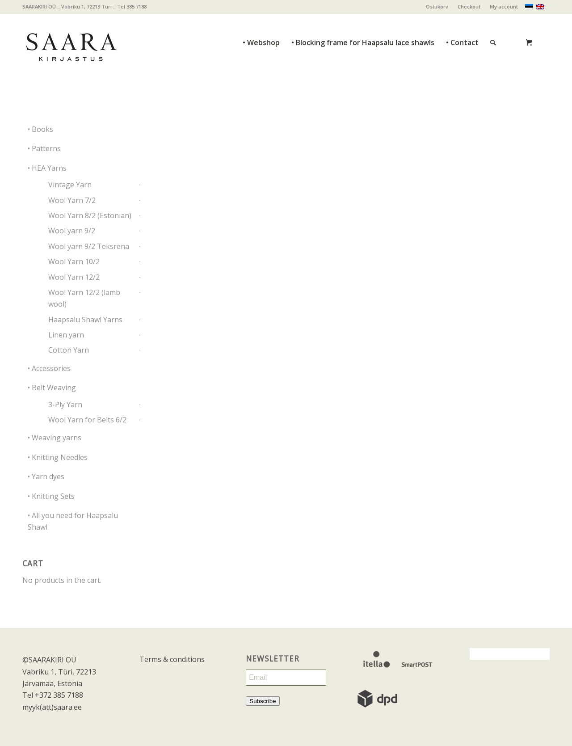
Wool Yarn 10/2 (74, 261)
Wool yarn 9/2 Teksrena (88, 246)
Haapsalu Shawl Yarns (85, 320)
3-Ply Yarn (65, 404)
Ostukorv (437, 6)
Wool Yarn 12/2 (74, 277)
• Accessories (49, 368)
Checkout (469, 6)
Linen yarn (66, 335)
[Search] (493, 22)
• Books (40, 129)
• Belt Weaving (52, 387)
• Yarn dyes (46, 476)
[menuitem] (437, 6)
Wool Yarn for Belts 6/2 (87, 420)
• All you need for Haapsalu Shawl (73, 521)
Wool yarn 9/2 (71, 231)
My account (504, 6)
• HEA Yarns (47, 168)
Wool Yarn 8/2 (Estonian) (89, 215)
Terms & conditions (172, 659)
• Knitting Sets (51, 496)
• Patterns (44, 148)
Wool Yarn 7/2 (72, 200)
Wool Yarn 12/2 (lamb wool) (84, 298)
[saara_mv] (70, 42)
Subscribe (262, 701)
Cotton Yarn (68, 350)
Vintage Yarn (70, 185)
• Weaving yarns (54, 438)
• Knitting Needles (58, 457)
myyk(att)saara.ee (52, 707)
